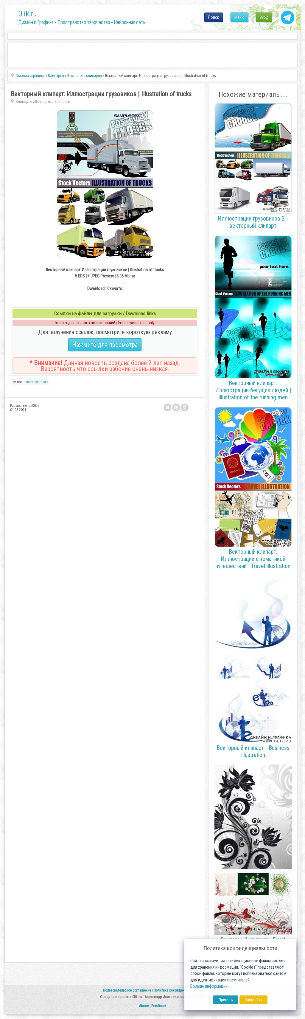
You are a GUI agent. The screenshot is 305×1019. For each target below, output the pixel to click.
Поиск (213, 17)
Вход (264, 17)
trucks (44, 382)
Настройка (253, 1000)
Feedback (158, 1006)
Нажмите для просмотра (105, 344)
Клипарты (24, 101)
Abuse (144, 1006)
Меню (239, 17)
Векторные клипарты (53, 101)
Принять (226, 1000)
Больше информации (209, 986)
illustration (31, 382)
